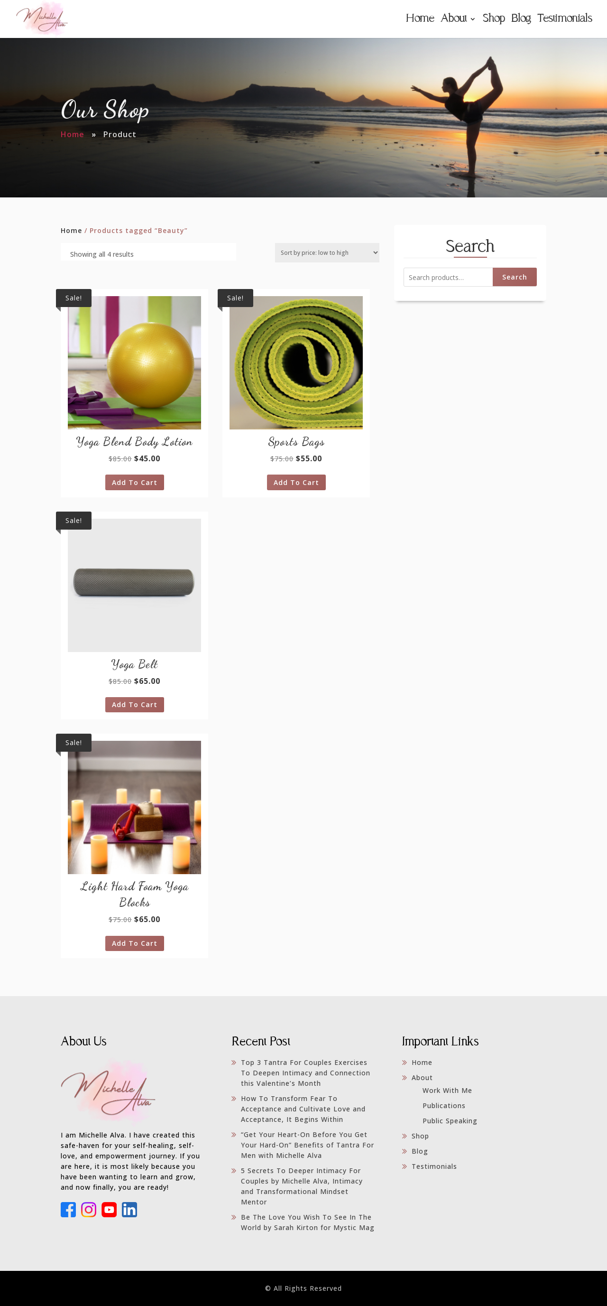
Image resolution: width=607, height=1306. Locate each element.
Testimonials (564, 20)
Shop (494, 20)
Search (514, 276)
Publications (444, 1105)
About (454, 20)
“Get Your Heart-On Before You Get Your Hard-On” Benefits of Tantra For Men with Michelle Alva (307, 1145)
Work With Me (447, 1090)
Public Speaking (450, 1120)
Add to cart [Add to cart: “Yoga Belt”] (134, 704)
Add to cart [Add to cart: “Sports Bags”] (296, 482)
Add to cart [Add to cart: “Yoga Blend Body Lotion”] (134, 482)
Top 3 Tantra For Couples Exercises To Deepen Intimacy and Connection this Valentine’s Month (305, 1073)
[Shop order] (327, 252)
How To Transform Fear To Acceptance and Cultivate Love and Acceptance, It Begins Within (303, 1109)
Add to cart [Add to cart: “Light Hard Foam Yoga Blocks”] (134, 943)
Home (419, 20)
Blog (521, 20)
